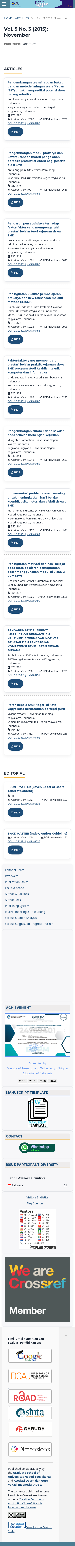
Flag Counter (34, 1203)
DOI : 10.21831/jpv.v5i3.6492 (24, 737)
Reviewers (11, 876)
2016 (22, 1081)
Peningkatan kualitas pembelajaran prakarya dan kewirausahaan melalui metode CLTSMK (35, 298)
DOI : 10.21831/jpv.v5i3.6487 (24, 401)
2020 (42, 1081)
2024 (53, 1081)
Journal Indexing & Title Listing (25, 912)
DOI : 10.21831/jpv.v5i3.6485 (24, 264)
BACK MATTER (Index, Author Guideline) (37, 833)
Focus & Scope (14, 888)
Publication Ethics (16, 882)
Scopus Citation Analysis (21, 918)
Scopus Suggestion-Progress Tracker (29, 924)
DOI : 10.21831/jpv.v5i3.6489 (24, 534)
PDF (16, 131)
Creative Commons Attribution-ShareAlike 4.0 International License (26, 1503)
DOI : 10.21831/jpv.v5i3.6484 (24, 193)
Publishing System (17, 906)
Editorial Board (15, 870)
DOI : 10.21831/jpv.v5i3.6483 (24, 123)
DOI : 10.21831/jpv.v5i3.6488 (24, 463)
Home (8, 18)
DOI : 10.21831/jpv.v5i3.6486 (24, 330)
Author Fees (13, 900)
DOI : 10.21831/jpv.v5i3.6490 (24, 601)
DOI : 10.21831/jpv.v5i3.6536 (24, 841)
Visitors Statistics (37, 1197)
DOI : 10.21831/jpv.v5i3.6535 (24, 803)
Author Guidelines (17, 894)
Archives (22, 18)
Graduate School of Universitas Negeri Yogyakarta (29, 1474)
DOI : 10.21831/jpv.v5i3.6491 (24, 675)
